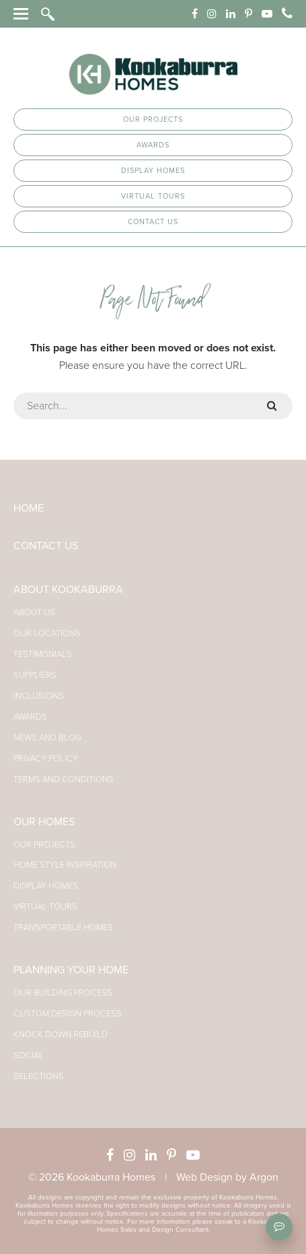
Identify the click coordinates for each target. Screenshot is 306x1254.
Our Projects (153, 119)
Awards (153, 145)
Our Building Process (62, 992)
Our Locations (47, 633)
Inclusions (38, 696)
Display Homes (153, 170)
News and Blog (47, 737)
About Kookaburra (68, 589)
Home (28, 508)
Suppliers (34, 675)
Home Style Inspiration (64, 865)
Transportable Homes (63, 927)
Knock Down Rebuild (60, 1034)
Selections (38, 1076)
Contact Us (153, 221)
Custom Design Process (67, 1013)
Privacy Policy (45, 758)
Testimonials (42, 654)
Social (28, 1055)
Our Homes (44, 822)
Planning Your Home (70, 970)
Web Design (204, 1177)
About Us (34, 612)
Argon (264, 1177)
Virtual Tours (153, 196)
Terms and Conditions (63, 779)
